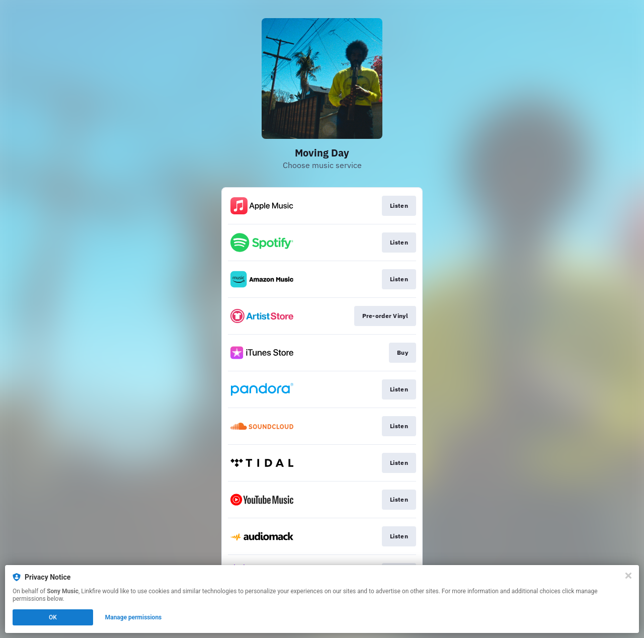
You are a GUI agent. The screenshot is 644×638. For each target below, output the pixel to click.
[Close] (628, 576)
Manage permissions (133, 617)
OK (53, 617)
